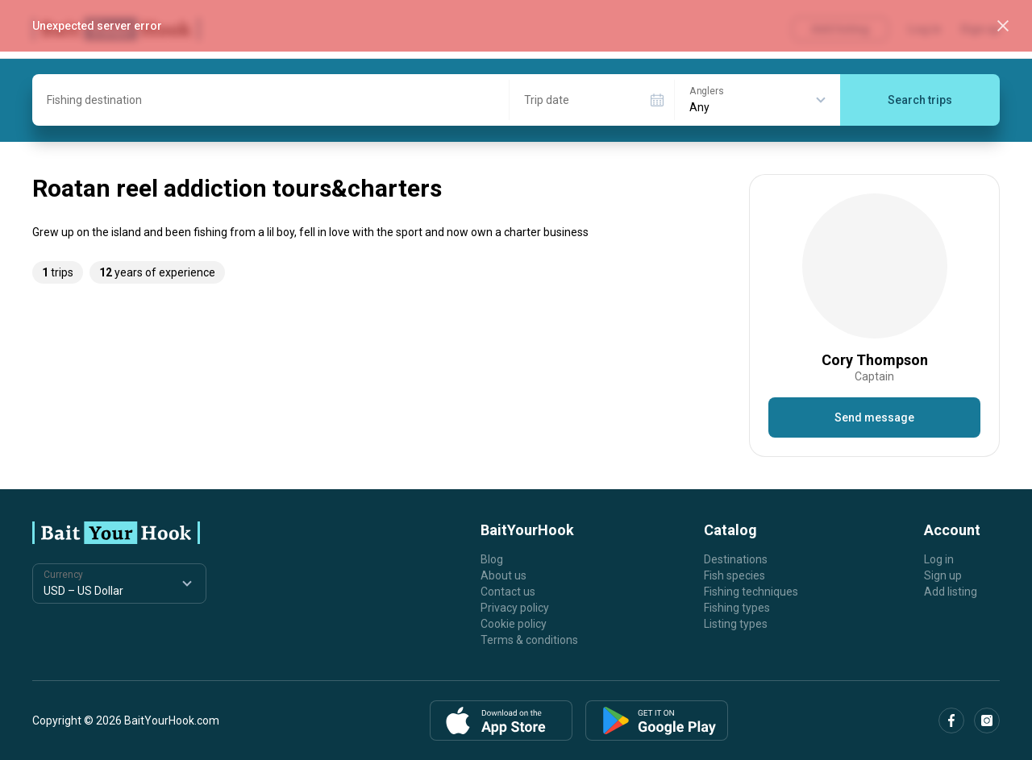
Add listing (950, 591)
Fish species (734, 575)
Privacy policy (515, 607)
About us (503, 575)
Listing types (736, 623)
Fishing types (737, 607)
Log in (939, 559)
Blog (492, 559)
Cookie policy (514, 623)
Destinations (736, 559)
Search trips (920, 99)
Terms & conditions (529, 639)
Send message (874, 417)
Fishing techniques (751, 591)
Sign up (943, 575)
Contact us (508, 591)
